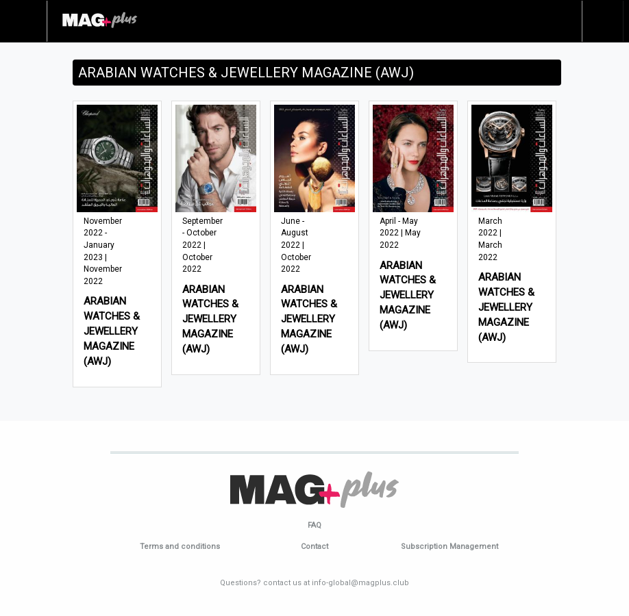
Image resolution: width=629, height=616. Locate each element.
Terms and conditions (180, 546)
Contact (314, 546)
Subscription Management (449, 546)
